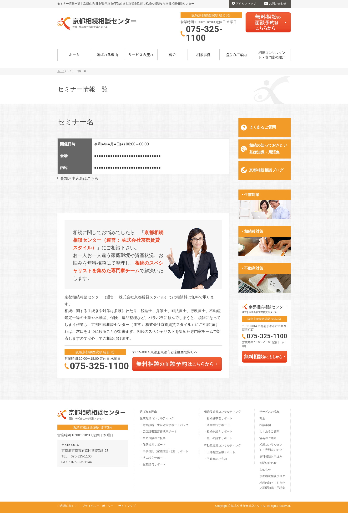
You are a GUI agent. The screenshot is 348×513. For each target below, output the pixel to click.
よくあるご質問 (262, 127)
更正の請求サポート (219, 438)
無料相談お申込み (270, 456)
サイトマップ (127, 506)
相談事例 (203, 54)
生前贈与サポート (154, 464)
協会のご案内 (236, 54)
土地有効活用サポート (221, 452)
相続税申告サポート (219, 418)
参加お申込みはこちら (79, 178)
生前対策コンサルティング (157, 418)
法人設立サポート (154, 458)
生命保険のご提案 (154, 438)
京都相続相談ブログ (266, 170)
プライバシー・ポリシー (98, 506)
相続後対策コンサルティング (222, 411)
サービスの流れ (140, 54)
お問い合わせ (268, 463)
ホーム (74, 54)
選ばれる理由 (107, 54)
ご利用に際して (67, 506)
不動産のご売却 (217, 459)
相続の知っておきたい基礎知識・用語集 (268, 148)
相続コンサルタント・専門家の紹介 (271, 55)
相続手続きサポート (219, 431)
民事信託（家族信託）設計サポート (165, 451)
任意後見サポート (154, 444)
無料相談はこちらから (268, 22)
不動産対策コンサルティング (222, 445)
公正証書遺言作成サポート (160, 431)
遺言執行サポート (218, 425)
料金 (172, 54)
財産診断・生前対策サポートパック (165, 425)
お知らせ (265, 469)
